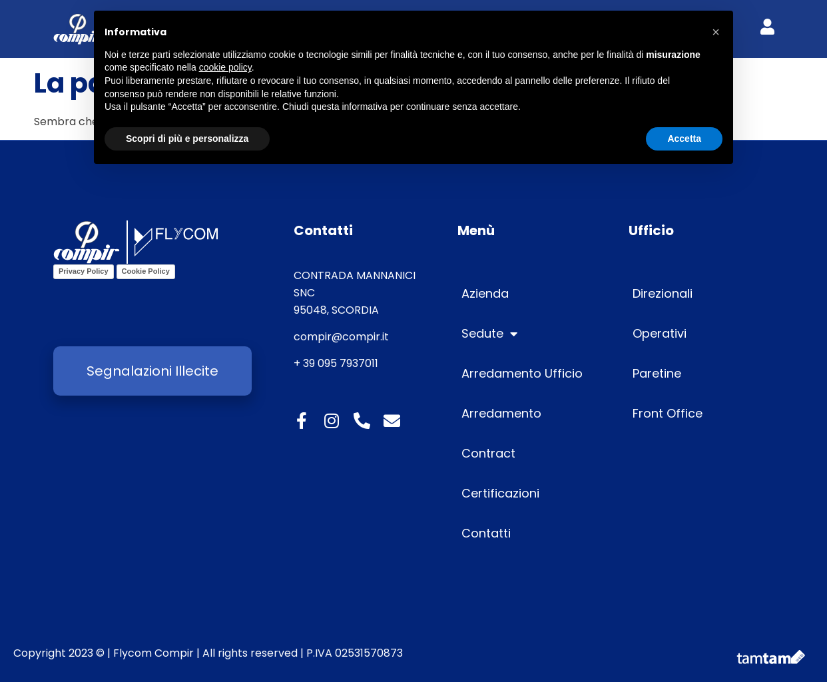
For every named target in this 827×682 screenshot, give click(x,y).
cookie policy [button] (225, 67)
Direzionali (662, 293)
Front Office (667, 413)
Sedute (489, 333)
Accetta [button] (684, 138)
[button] (715, 32)
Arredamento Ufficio (522, 373)
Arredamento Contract (501, 433)
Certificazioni (500, 493)
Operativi (660, 333)
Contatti (486, 533)
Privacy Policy (84, 271)
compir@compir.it (341, 336)
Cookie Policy (146, 271)
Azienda (485, 293)
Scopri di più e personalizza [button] (187, 138)
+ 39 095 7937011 (336, 363)
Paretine (657, 373)
